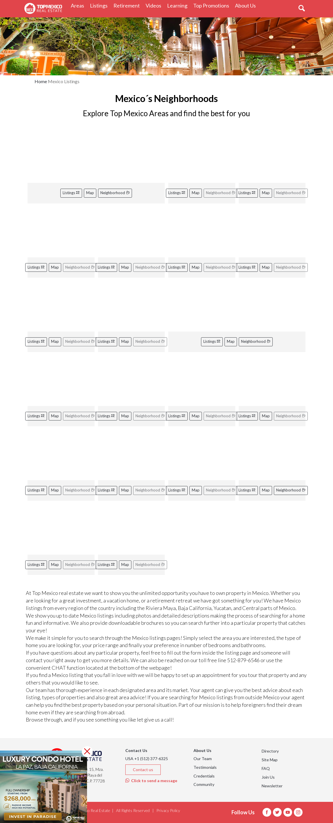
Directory (270, 751)
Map (90, 192)
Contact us (143, 769)
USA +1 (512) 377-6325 (146, 758)
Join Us (268, 777)
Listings (71, 192)
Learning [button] (178, 5)
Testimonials (205, 767)
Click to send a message (151, 780)
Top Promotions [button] (212, 5)
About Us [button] (247, 5)
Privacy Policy (168, 810)
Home (41, 81)
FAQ (266, 768)
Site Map (270, 759)
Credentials (204, 775)
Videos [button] (155, 5)
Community (203, 784)
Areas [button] (79, 5)
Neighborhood (115, 192)
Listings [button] (100, 5)
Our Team (202, 758)
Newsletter (272, 785)
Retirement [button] (128, 5)
